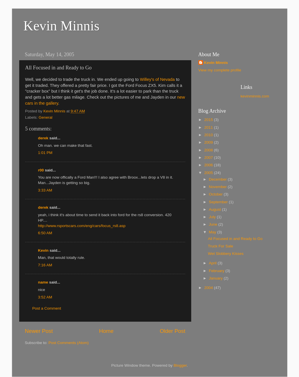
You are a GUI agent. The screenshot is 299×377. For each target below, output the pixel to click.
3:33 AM (45, 190)
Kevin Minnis (61, 25)
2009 (209, 142)
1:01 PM (45, 153)
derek (43, 138)
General (45, 117)
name (43, 282)
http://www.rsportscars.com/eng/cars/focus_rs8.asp (82, 226)
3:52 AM (45, 297)
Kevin (43, 250)
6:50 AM (45, 233)
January (216, 278)
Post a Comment (46, 308)
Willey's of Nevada (157, 79)
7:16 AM (45, 265)
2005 (209, 173)
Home (106, 331)
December (218, 179)
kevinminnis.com (255, 96)
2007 (209, 157)
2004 (209, 288)
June (213, 224)
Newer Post (39, 331)
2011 (209, 127)
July (213, 217)
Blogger (180, 365)
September (219, 202)
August (215, 209)
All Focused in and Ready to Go (235, 239)
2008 (209, 150)
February (217, 271)
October (216, 194)
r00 (41, 170)
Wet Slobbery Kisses (225, 253)
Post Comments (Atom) (68, 343)
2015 (209, 120)
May (213, 232)
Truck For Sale (220, 246)
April (213, 263)
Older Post (172, 331)
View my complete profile (219, 70)
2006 (209, 165)
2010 (209, 135)
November (218, 187)
